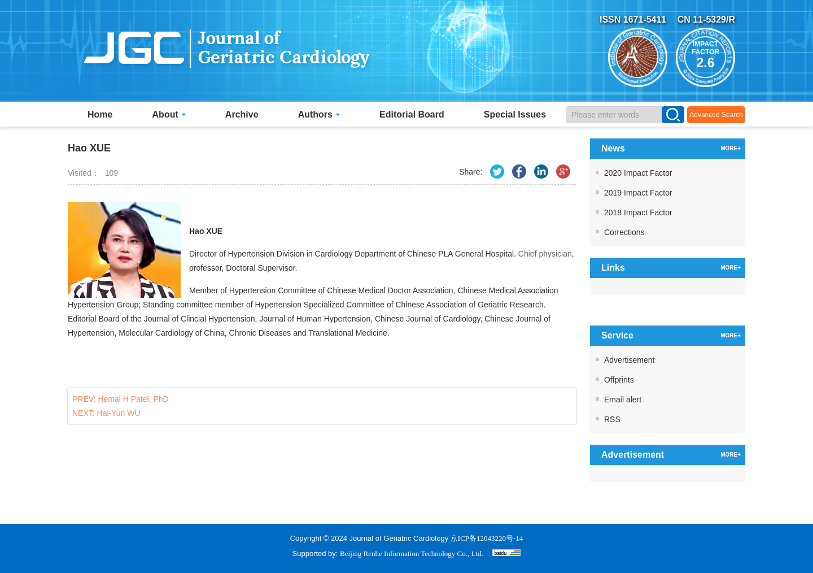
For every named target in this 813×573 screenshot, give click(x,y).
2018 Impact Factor (638, 212)
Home (100, 114)
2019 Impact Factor (638, 192)
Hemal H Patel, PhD (133, 398)
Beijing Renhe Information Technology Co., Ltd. (411, 553)
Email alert (622, 399)
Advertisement (629, 359)
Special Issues (515, 114)
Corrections (624, 232)
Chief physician (545, 253)
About (169, 114)
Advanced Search (716, 115)
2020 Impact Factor (638, 172)
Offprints (619, 379)
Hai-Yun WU (119, 413)
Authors (319, 114)
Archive (242, 114)
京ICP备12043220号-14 (487, 538)
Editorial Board (411, 114)
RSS (612, 419)
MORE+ (730, 148)
